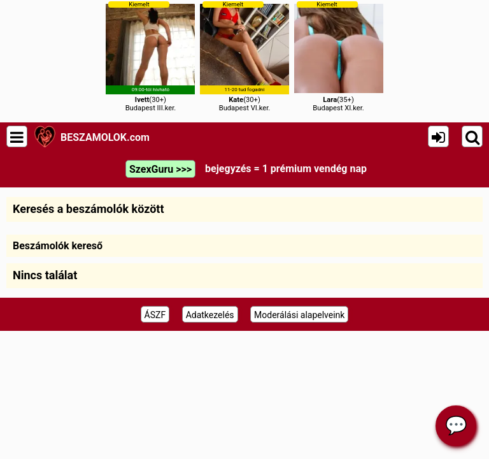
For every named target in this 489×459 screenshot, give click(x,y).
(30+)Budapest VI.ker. (244, 56)
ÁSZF (155, 315)
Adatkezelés (210, 315)
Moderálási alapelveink (299, 315)
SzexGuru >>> (160, 169)
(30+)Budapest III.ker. (150, 56)
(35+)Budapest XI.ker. (338, 56)
